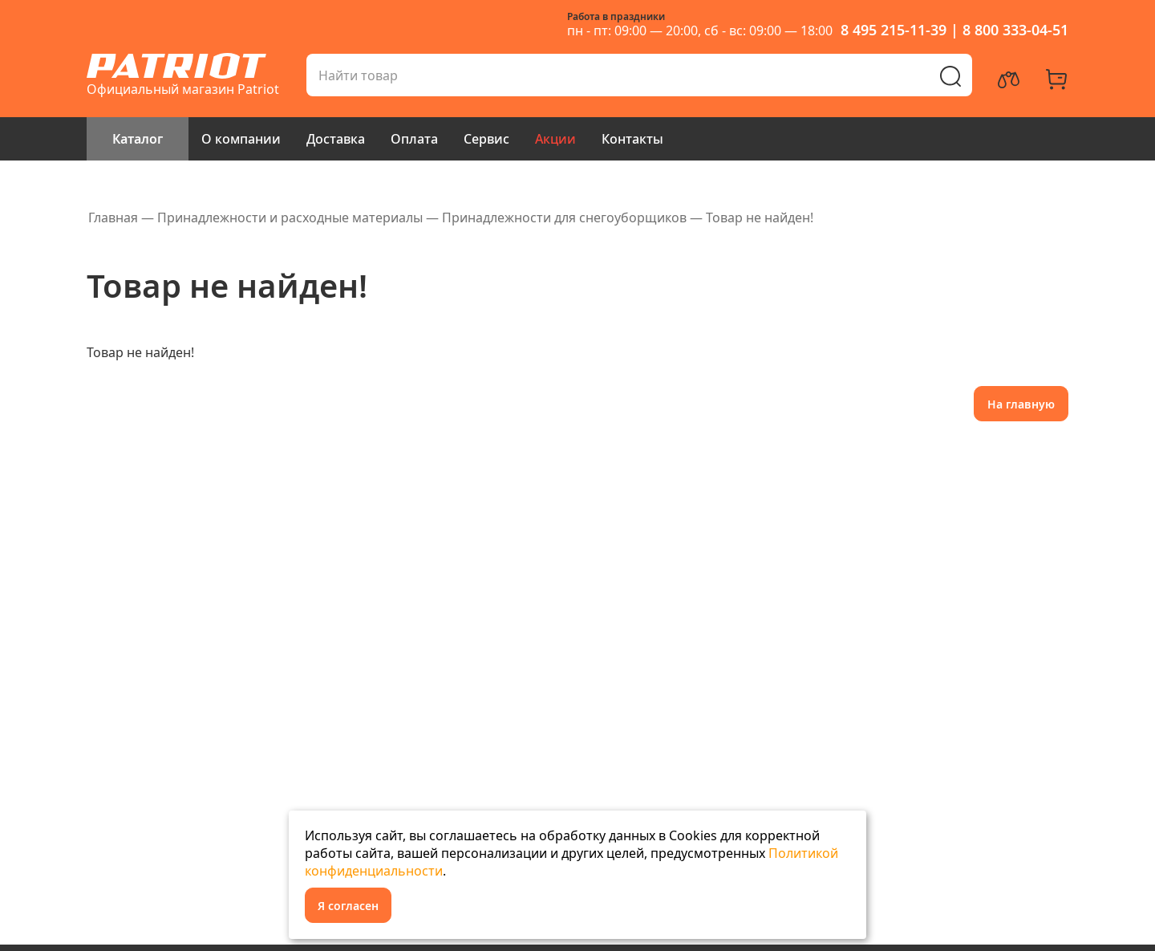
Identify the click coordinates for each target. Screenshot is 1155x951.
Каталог (137, 139)
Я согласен (348, 905)
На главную (1021, 404)
